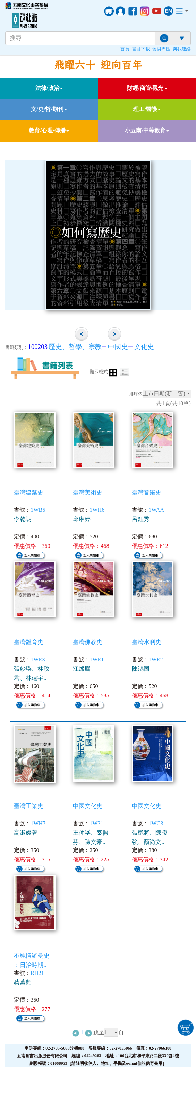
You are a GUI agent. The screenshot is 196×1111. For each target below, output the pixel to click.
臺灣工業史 (29, 806)
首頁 (124, 49)
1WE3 (38, 659)
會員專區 (161, 49)
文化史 (144, 346)
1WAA (156, 510)
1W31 (96, 823)
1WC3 (155, 823)
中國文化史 (88, 806)
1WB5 (38, 510)
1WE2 (155, 659)
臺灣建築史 (29, 492)
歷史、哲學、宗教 (75, 346)
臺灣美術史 (88, 492)
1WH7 (38, 823)
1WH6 (97, 510)
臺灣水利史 (147, 642)
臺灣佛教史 (88, 642)
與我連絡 (182, 49)
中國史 (118, 346)
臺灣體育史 (29, 642)
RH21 (37, 973)
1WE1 (97, 659)
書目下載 (141, 49)
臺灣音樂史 (147, 492)
